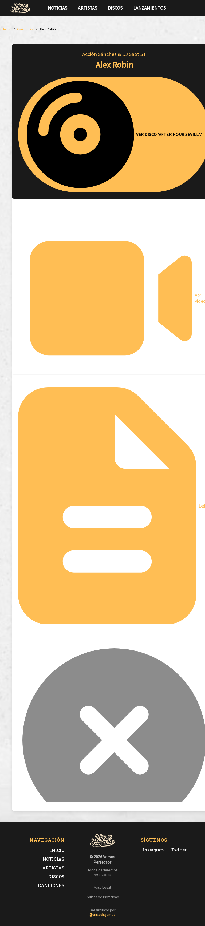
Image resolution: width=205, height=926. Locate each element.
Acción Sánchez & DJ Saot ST (114, 54)
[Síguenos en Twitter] (185, 8)
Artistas (87, 8)
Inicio (57, 850)
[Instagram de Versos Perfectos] (152, 849)
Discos (115, 8)
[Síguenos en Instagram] (193, 8)
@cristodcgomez (102, 914)
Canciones (51, 885)
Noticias (57, 8)
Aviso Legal (102, 887)
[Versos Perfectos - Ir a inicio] (20, 8)
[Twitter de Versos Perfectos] (178, 849)
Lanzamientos (149, 8)
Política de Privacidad (102, 897)
